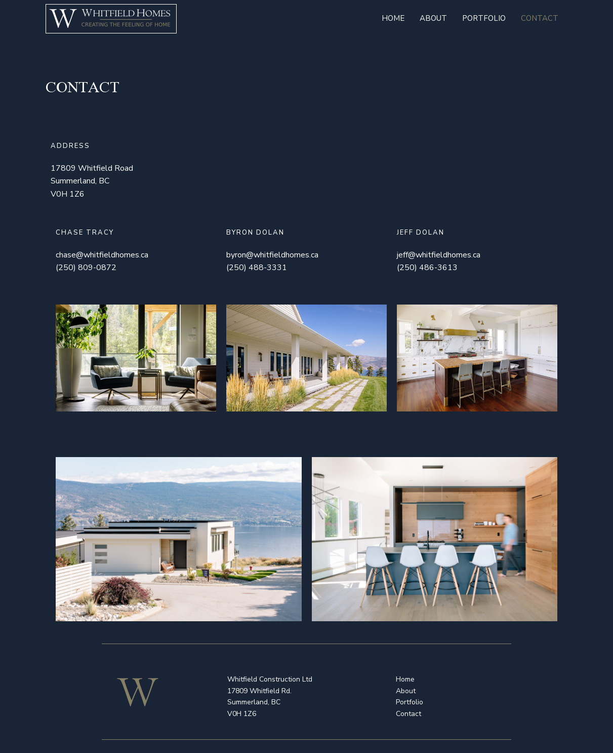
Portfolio (484, 18)
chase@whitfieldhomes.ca (102, 254)
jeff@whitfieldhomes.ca (438, 254)
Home (393, 18)
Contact (539, 18)
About (433, 18)
